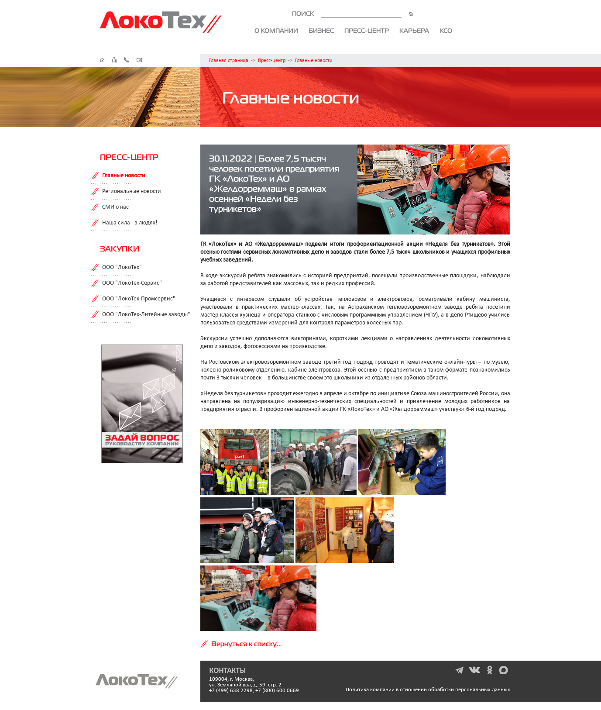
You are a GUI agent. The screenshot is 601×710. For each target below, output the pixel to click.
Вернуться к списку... (246, 644)
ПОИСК (352, 13)
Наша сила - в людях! (130, 223)
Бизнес (321, 30)
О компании (276, 30)
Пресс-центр (366, 30)
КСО (446, 30)
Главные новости (313, 60)
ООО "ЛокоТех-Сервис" (132, 283)
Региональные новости (131, 191)
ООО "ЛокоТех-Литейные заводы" (146, 314)
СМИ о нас (115, 207)
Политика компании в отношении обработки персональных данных (428, 690)
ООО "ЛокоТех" (122, 267)
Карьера (414, 30)
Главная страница (228, 60)
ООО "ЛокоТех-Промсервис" (138, 299)
